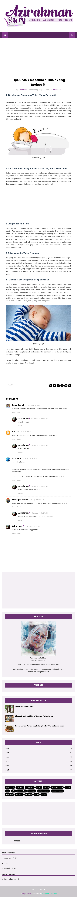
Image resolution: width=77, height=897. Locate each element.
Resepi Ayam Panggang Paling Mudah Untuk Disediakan (39, 726)
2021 (39, 770)
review (43, 794)
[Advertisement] (38, 58)
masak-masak (57, 791)
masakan (9, 794)
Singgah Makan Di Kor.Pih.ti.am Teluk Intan (34, 716)
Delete (19, 412)
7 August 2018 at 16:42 (40, 513)
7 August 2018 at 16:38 (40, 419)
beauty (46, 787)
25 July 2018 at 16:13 (24, 432)
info (13, 791)
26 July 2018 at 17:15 (37, 500)
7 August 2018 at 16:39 (40, 445)
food (7, 791)
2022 (39, 766)
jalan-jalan (21, 791)
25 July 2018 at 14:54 (33, 405)
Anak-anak (10, 787)
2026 (39, 749)
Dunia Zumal (18, 405)
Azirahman (23, 89)
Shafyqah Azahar (20, 499)
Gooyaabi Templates (49, 894)
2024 (39, 757)
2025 (39, 753)
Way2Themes (26, 894)
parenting (19, 794)
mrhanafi (16, 458)
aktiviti (38, 787)
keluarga (32, 791)
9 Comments (55, 89)
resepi (36, 794)
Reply (14, 412)
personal (28, 794)
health (10, 385)
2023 (39, 761)
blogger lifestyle (57, 787)
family (68, 787)
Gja (13, 432)
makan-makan (43, 791)
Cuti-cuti (20, 787)
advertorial (30, 787)
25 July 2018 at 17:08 (30, 459)
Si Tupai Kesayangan (24, 706)
